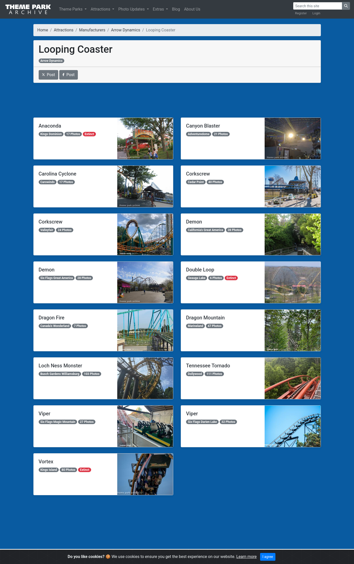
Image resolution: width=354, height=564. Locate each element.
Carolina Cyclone (58, 174)
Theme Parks (71, 9)
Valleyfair (46, 230)
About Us (192, 9)
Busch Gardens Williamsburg (59, 374)
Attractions (101, 9)
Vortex (46, 462)
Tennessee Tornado (208, 366)
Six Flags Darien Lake (202, 422)
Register (301, 13)
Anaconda (50, 126)
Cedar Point (196, 182)
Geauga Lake (196, 278)
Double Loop (200, 270)
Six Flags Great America (56, 278)
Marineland (195, 326)
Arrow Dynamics (125, 30)
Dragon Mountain (205, 318)
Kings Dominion (51, 134)
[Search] (317, 6)
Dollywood (195, 374)
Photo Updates (132, 9)
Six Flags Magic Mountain (57, 422)
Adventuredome (198, 134)
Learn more (246, 556)
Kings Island (48, 470)
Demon (194, 222)
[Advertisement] (177, 100)
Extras (159, 9)
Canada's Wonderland (55, 326)
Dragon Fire (52, 318)
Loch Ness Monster (60, 366)
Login (316, 13)
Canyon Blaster (203, 126)
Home (42, 30)
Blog (176, 9)
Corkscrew (198, 174)
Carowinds (47, 182)
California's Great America (205, 230)
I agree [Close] (267, 557)
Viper (44, 414)
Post (48, 74)
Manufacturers (92, 30)
